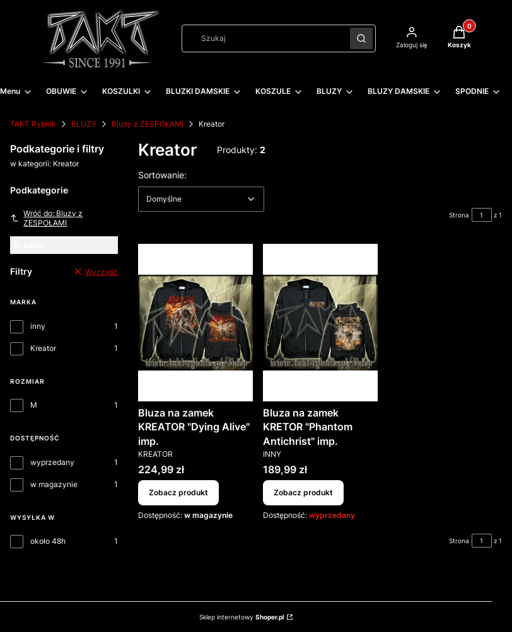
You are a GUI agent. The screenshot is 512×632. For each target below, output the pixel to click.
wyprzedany (52, 462)
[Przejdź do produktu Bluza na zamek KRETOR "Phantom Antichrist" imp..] (320, 322)
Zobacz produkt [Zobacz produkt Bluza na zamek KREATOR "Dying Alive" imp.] (178, 493)
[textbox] (201, 199)
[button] (361, 38)
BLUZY (83, 124)
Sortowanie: (162, 174)
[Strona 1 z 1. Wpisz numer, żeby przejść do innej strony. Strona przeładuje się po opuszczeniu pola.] (482, 215)
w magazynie (54, 484)
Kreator (43, 348)
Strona (459, 215)
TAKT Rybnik (33, 124)
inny (37, 326)
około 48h (48, 541)
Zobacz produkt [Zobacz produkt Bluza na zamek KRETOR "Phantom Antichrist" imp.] (303, 493)
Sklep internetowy (241, 617)
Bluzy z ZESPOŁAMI (147, 124)
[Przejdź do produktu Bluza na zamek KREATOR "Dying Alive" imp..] (195, 322)
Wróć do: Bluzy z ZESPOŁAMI (46, 218)
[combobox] (261, 38)
